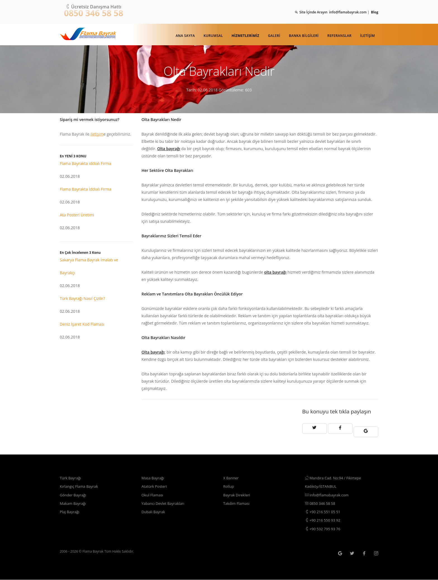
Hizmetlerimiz (245, 35)
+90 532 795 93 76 (324, 528)
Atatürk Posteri (155, 483)
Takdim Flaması (237, 501)
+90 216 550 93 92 (324, 519)
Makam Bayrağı (74, 501)
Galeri (274, 35)
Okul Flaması (153, 492)
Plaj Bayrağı (70, 510)
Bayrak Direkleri (237, 492)
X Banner (231, 474)
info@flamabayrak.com (328, 492)
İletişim (367, 35)
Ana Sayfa (185, 35)
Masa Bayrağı (154, 474)
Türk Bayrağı (71, 474)
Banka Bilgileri (303, 35)
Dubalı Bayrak (154, 510)
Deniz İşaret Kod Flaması (82, 324)
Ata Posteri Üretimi (77, 214)
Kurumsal (213, 35)
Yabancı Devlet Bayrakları (165, 501)
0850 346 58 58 (93, 13)
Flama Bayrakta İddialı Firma (85, 189)
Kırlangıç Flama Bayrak (80, 483)
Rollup (229, 483)
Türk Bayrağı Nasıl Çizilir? (82, 298)
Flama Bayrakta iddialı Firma (85, 163)
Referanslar (339, 35)
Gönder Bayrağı (74, 492)
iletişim (97, 134)
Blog (374, 12)
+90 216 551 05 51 (324, 510)
